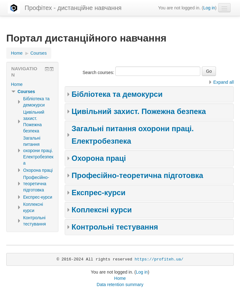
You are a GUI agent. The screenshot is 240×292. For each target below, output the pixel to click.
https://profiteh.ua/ (159, 259)
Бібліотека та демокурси (117, 94)
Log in (209, 7)
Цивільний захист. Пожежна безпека (139, 111)
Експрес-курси (98, 192)
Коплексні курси (102, 209)
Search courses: (98, 72)
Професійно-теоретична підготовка (137, 175)
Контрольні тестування (115, 227)
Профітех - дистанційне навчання (73, 7)
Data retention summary (120, 284)
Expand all (223, 82)
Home (16, 84)
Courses (26, 91)
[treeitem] (32, 84)
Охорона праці (99, 158)
